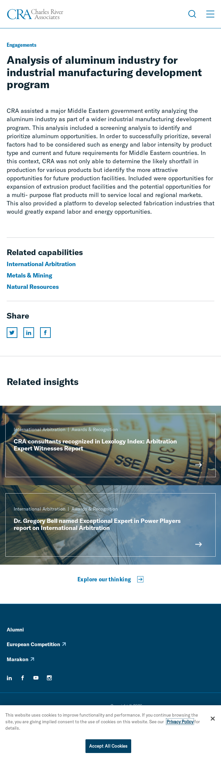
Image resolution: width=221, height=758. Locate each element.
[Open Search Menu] (192, 14)
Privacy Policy (180, 723)
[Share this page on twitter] (12, 332)
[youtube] (36, 678)
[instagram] (49, 678)
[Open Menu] (210, 14)
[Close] (213, 720)
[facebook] (22, 678)
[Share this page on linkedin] (28, 332)
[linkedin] (9, 678)
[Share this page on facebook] (45, 332)
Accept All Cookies (108, 747)
